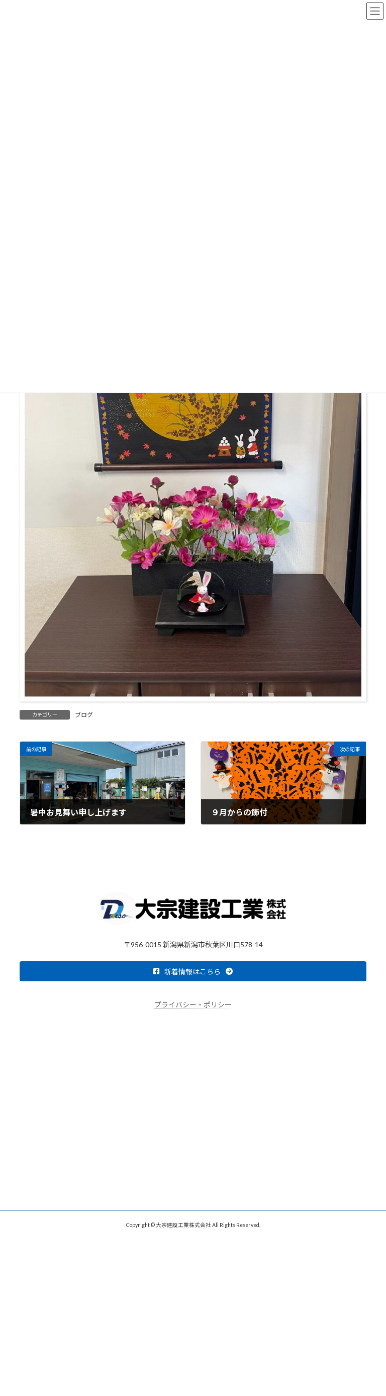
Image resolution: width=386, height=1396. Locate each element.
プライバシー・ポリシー (193, 1004)
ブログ (84, 715)
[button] (193, 971)
